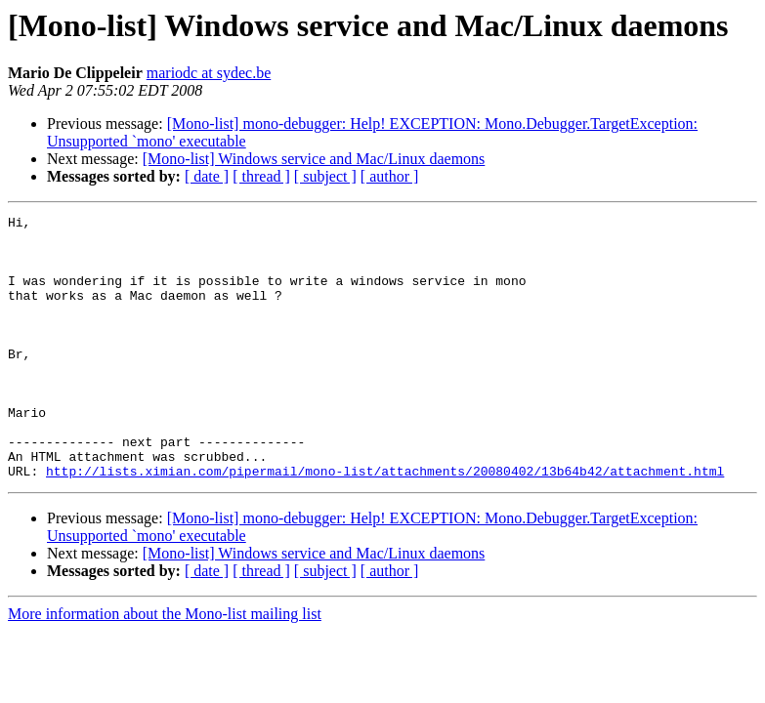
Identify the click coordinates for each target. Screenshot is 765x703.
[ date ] (207, 176)
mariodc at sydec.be (209, 72)
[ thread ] (261, 176)
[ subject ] (325, 176)
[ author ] (390, 176)
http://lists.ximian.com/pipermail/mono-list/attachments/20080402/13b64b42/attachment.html (385, 523)
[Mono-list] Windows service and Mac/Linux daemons (314, 158)
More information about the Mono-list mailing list (164, 666)
